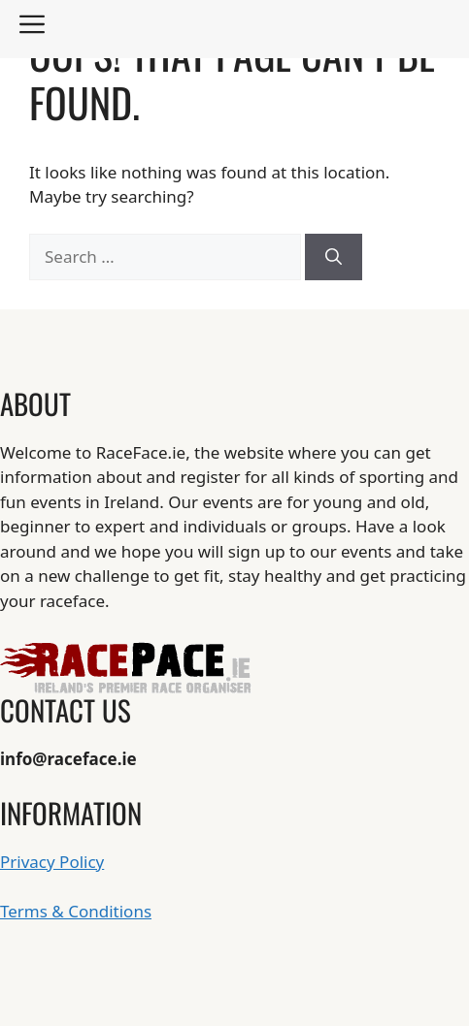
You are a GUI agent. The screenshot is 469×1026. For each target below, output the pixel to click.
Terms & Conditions (75, 911)
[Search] (333, 257)
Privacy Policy (52, 861)
